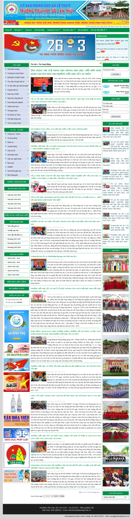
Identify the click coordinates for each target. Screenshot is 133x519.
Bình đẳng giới (18, 175)
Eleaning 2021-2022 (14, 239)
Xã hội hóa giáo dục (18, 171)
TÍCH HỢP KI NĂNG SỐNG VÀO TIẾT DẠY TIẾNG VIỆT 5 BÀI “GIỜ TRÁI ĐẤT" (59, 129)
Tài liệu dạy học (13, 230)
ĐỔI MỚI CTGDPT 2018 (18, 77)
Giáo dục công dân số (18, 98)
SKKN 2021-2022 (13, 266)
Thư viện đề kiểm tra (15, 235)
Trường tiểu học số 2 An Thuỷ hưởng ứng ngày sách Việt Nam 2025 (54, 256)
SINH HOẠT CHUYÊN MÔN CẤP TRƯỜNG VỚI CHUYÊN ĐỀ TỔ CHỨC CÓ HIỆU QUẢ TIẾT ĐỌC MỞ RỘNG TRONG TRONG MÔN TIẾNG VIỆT (66, 466)
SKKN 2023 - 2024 (14, 258)
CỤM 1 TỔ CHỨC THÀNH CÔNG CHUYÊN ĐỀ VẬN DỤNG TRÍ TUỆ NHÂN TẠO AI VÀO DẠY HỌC (66, 397)
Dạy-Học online (69, 30)
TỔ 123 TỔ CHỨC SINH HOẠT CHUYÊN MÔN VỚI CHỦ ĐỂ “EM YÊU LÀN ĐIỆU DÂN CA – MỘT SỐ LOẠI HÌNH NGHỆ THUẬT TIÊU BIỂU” (66, 198)
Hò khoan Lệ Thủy (14, 115)
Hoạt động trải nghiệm (18, 102)
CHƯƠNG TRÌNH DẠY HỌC (17, 182)
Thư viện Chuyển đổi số (18, 81)
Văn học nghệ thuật (18, 159)
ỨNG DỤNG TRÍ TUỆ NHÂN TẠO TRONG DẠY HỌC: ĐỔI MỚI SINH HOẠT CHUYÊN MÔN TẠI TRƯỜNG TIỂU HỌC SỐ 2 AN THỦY (66, 72)
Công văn (28, 30)
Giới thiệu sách (13, 155)
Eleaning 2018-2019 (14, 243)
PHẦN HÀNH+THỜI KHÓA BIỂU (16, 215)
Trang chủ (8, 30)
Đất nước (11, 163)
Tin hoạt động (12, 138)
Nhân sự (11, 142)
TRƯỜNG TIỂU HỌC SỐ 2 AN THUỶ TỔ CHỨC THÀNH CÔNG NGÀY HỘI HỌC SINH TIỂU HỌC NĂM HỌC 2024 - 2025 (66, 290)
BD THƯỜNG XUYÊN (16, 288)
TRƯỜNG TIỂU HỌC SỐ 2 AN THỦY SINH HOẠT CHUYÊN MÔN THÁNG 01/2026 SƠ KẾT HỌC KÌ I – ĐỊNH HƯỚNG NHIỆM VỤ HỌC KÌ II (66, 147)
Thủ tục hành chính (14, 123)
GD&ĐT (10, 167)
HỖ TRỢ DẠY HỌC (17, 222)
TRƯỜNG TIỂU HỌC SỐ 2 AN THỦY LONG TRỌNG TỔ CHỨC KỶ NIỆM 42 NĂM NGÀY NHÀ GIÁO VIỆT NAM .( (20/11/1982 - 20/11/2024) (66, 437)
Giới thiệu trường (13, 69)
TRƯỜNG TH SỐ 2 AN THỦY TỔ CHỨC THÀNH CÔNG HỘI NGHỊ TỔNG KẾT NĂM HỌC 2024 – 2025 (66, 223)
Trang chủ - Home (14, 134)
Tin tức (34, 64)
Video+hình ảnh (18, 106)
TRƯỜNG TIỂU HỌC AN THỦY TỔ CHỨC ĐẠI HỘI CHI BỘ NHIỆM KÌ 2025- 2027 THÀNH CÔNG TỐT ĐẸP (66, 367)
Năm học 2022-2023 (14, 208)
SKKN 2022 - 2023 (14, 262)
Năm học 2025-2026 (14, 195)
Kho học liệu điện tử (99, 30)
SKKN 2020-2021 (13, 271)
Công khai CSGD (54, 30)
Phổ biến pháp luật (14, 119)
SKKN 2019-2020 (13, 275)
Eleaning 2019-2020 (14, 247)
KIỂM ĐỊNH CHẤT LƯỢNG (16, 282)
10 (91, 492)
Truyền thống (12, 146)
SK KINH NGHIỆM (16, 254)
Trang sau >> (97, 492)
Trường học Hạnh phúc (16, 73)
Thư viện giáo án (13, 226)
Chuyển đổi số (18, 90)
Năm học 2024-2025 (14, 199)
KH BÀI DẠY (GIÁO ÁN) (16, 189)
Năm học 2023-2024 (14, 204)
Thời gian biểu (12, 111)
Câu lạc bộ (18, 150)
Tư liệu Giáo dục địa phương (18, 86)
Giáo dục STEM (18, 94)
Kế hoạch (18, 30)
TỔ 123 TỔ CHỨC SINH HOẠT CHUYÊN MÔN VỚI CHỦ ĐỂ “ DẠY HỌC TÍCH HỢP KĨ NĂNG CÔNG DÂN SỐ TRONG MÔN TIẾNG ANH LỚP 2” (66, 100)
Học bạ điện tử (83, 30)
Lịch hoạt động (39, 30)
